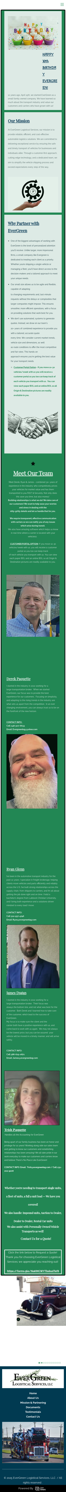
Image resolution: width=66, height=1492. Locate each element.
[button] (63, 1319)
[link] (33, 18)
